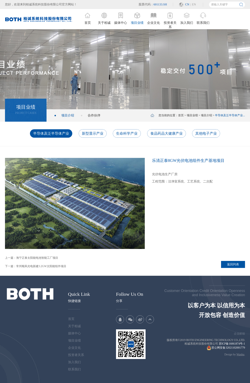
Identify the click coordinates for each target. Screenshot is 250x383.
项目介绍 (67, 115)
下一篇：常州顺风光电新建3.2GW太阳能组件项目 (35, 266)
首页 (181, 115)
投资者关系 (76, 355)
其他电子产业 (206, 133)
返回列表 (233, 264)
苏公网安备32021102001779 (226, 347)
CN (187, 4)
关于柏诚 (74, 326)
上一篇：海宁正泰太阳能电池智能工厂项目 (31, 257)
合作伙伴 (94, 115)
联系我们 (74, 369)
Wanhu (240, 354)
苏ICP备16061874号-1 (232, 343)
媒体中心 (74, 333)
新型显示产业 (92, 133)
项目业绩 (192, 115)
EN (194, 4)
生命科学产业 (127, 133)
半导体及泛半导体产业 (51, 133)
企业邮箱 (239, 333)
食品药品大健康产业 (166, 133)
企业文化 (74, 347)
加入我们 (74, 362)
